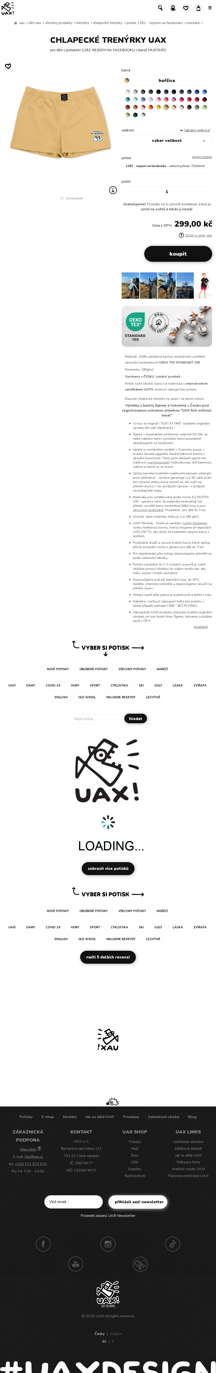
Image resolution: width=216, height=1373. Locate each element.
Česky (100, 1333)
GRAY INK (181, 91)
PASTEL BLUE (135, 99)
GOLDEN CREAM (158, 107)
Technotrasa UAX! (140, 1264)
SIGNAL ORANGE (150, 107)
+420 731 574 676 (31, 1164)
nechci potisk (202, 157)
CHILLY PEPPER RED (196, 99)
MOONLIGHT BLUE (189, 91)
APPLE (204, 107)
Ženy (135, 1155)
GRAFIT (150, 91)
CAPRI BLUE (204, 91)
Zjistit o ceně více (195, 235)
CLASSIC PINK (173, 99)
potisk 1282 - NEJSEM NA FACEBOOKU (154, 22)
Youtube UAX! (75, 1264)
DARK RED (204, 99)
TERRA (127, 107)
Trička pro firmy (188, 1162)
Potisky (26, 1116)
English (116, 1333)
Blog (192, 1116)
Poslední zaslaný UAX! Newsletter (108, 1215)
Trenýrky (82, 22)
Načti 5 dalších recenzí (108, 957)
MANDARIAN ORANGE (135, 107)
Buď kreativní (135, 1175)
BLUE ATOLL (127, 99)
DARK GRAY (143, 91)
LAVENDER (150, 99)
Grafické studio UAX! (188, 1169)
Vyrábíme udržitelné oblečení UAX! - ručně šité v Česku (15, 23)
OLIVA (196, 107)
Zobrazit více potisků (108, 868)
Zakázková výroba (163, 1116)
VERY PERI (143, 99)
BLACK (158, 91)
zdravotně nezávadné (148, 510)
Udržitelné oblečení (188, 1141)
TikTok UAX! (172, 1244)
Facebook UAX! (43, 1244)
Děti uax (35, 22)
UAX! (100, 1316)
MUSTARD (193, 22)
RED (189, 99)
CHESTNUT (189, 107)
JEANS (166, 91)
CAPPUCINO (181, 107)
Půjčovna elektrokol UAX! (188, 1175)
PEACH (143, 107)
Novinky (70, 1116)
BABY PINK (158, 99)
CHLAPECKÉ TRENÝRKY (107, 22)
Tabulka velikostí (197, 130)
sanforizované (159, 462)
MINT (143, 114)
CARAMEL (173, 107)
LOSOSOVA (166, 99)
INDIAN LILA (181, 99)
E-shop (48, 1116)
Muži (134, 1148)
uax (22, 22)
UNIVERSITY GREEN (135, 114)
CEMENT (135, 91)
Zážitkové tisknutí (188, 1148)
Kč (104, 1341)
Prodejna (131, 1116)
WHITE (127, 91)
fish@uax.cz (34, 1156)
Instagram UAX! (108, 1244)
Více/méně (201, 627)
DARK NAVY (173, 91)
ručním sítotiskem (194, 523)
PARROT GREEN (127, 114)
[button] (207, 287)
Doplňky (135, 1169)
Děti (134, 1162)
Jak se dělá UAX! (100, 1116)
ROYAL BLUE (196, 91)
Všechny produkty (58, 22)
